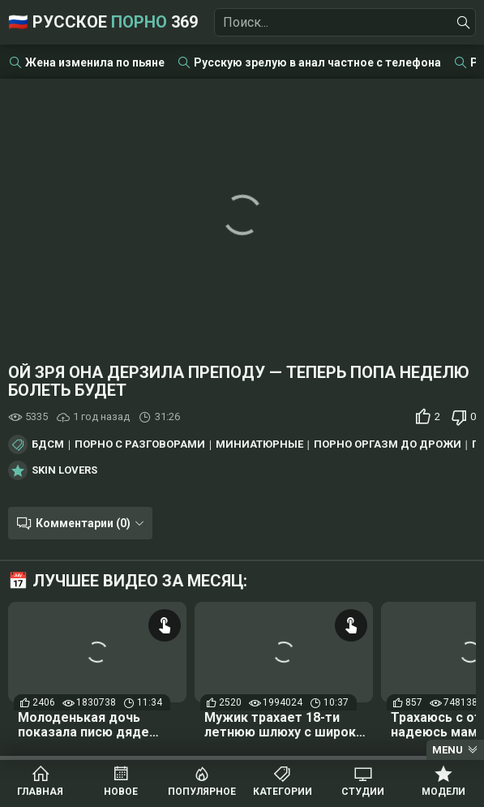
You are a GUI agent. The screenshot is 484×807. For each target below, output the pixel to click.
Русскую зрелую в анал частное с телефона (317, 62)
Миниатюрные (259, 444)
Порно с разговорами (140, 444)
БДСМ (48, 444)
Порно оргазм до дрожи (387, 444)
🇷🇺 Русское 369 (103, 22)
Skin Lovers (64, 470)
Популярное (202, 791)
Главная (40, 791)
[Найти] (464, 23)
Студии (362, 791)
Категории (282, 791)
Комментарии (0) (83, 523)
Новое (121, 791)
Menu (447, 750)
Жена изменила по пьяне (95, 62)
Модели (443, 791)
